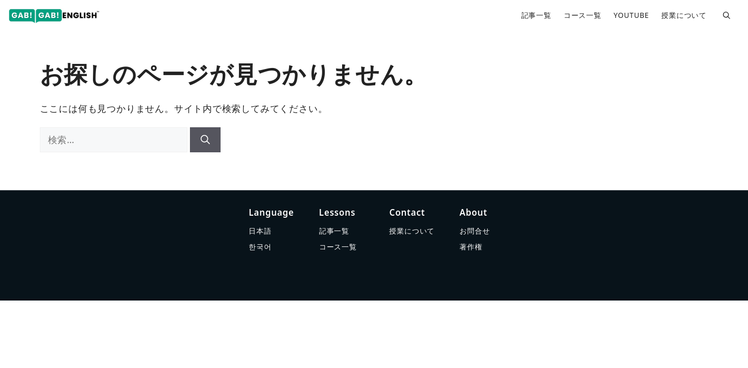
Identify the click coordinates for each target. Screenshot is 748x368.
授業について (684, 15)
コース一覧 (582, 15)
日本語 (260, 231)
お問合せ (475, 231)
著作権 (471, 246)
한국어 (260, 246)
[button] (726, 15)
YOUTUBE (631, 15)
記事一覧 (536, 15)
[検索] (205, 139)
